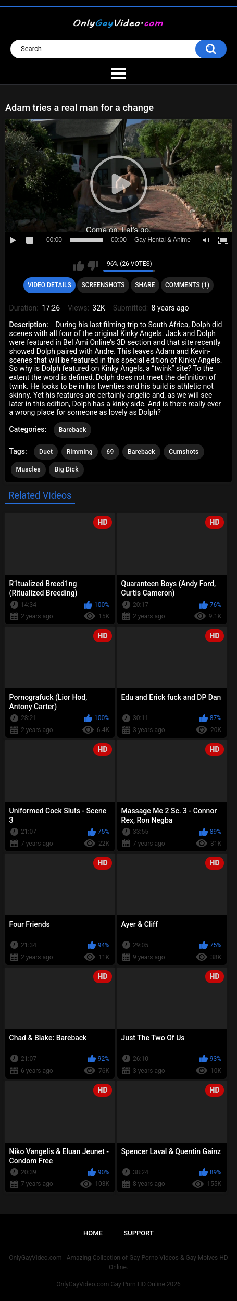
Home (93, 1233)
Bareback (72, 429)
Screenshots (102, 285)
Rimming (80, 451)
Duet (46, 451)
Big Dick (66, 469)
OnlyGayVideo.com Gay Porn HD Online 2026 (118, 1284)
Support (138, 1233)
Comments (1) (187, 285)
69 (110, 451)
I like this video (78, 266)
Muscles (28, 469)
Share (145, 285)
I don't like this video (92, 266)
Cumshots (183, 451)
